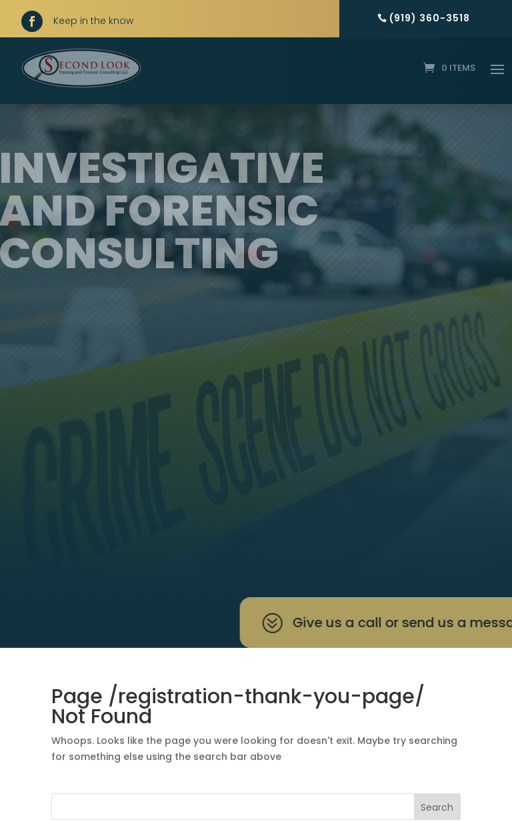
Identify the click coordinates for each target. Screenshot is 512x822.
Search (437, 807)
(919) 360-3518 (429, 18)
